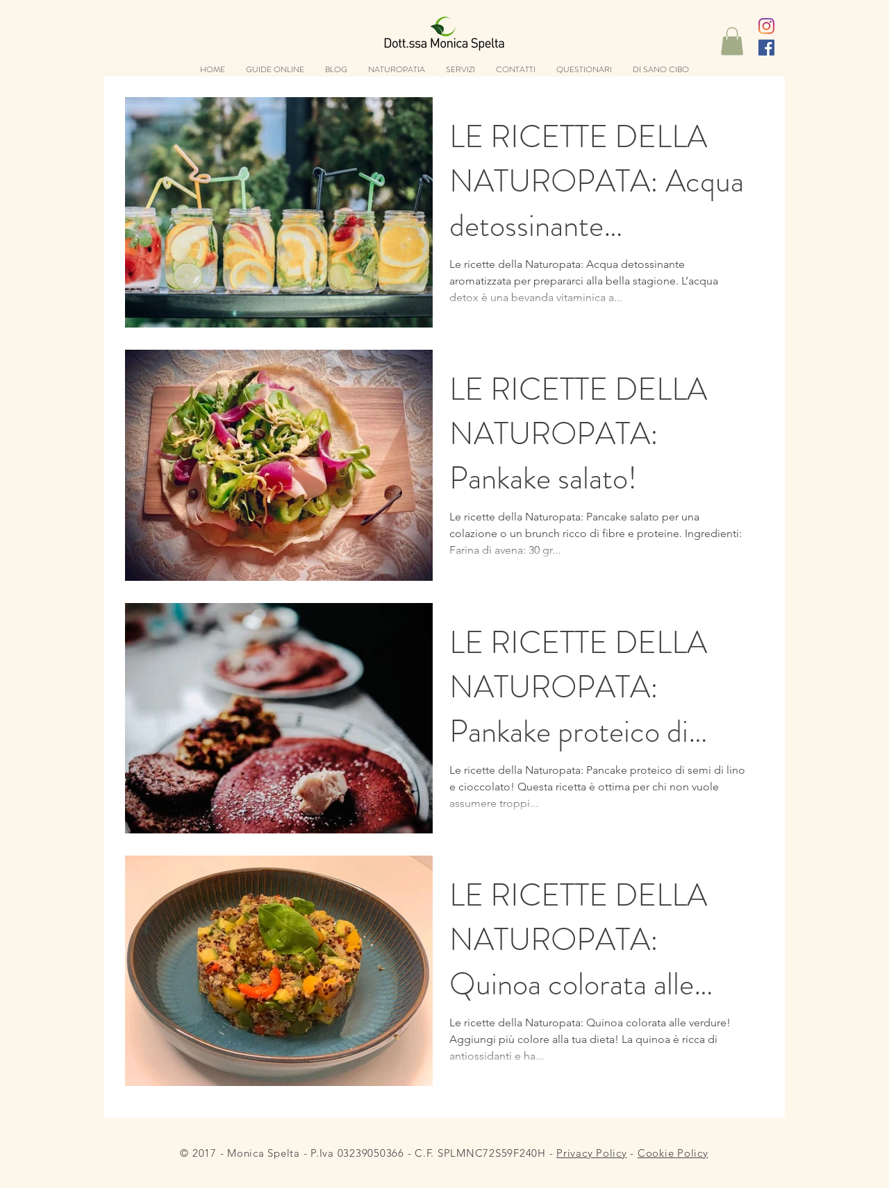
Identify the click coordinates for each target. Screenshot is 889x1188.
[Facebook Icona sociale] (766, 48)
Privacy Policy (591, 1153)
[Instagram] (766, 26)
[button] (732, 41)
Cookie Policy (673, 1153)
